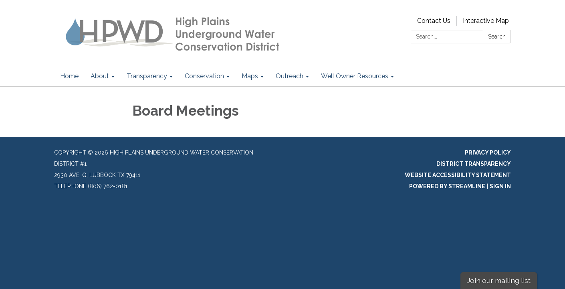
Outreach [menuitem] (289, 76)
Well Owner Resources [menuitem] (354, 76)
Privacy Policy (488, 152)
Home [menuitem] (69, 76)
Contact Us (433, 20)
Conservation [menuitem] (204, 76)
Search (497, 36)
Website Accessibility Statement (458, 175)
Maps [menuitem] (250, 76)
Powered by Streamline (447, 186)
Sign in (500, 186)
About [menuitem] (100, 76)
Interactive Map (486, 20)
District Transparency (473, 164)
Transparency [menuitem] (147, 76)
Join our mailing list (499, 280)
